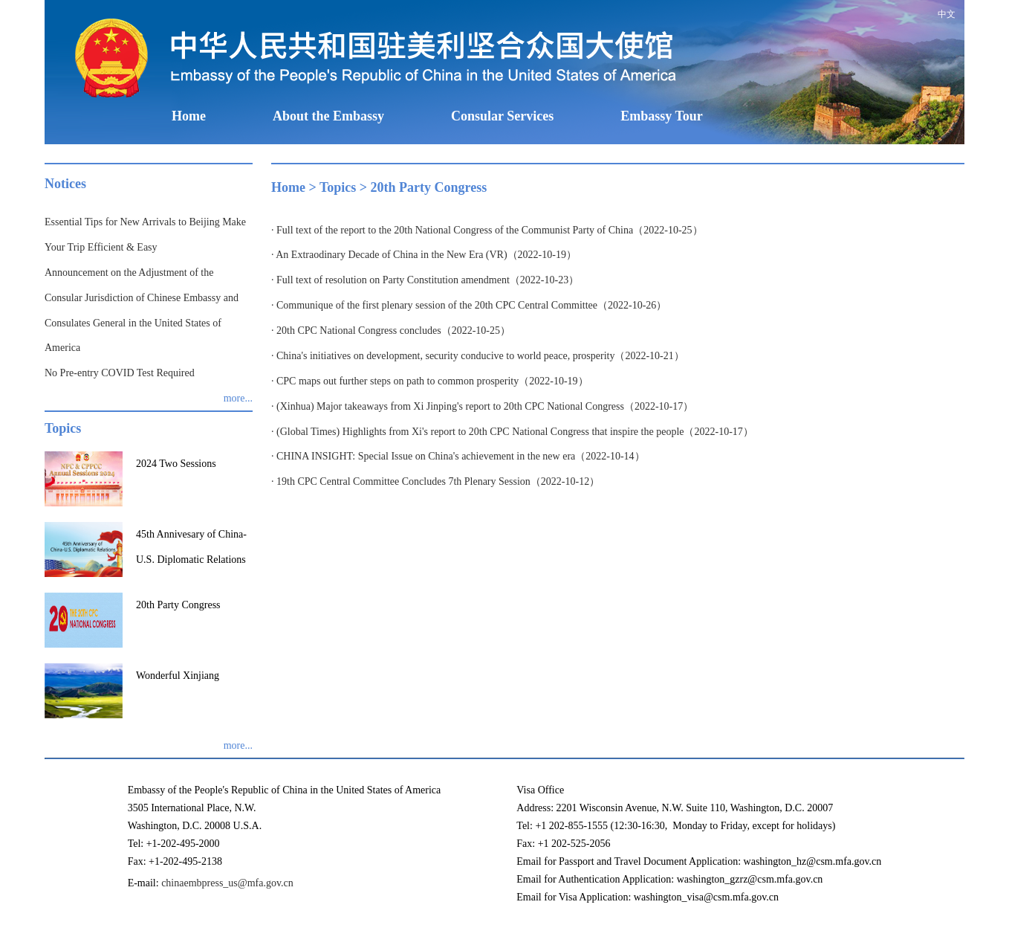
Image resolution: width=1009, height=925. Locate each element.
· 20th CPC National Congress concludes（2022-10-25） (390, 330)
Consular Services (502, 116)
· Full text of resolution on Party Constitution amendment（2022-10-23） (425, 280)
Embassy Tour (661, 116)
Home (189, 116)
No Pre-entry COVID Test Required (120, 372)
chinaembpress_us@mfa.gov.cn (227, 883)
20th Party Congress (429, 187)
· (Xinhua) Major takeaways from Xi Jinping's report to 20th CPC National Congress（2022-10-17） (482, 406)
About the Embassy (328, 116)
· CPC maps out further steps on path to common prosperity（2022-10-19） (429, 381)
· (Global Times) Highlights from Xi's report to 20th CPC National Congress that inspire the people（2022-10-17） (512, 431)
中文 (947, 14)
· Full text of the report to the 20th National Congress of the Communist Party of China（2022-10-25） (487, 230)
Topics (337, 187)
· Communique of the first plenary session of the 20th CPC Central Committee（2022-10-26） (468, 305)
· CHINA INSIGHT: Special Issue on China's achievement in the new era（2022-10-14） (458, 456)
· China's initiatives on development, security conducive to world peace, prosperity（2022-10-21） (477, 355)
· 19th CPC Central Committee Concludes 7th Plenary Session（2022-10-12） (435, 481)
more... (238, 398)
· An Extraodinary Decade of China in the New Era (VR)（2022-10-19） (424, 254)
